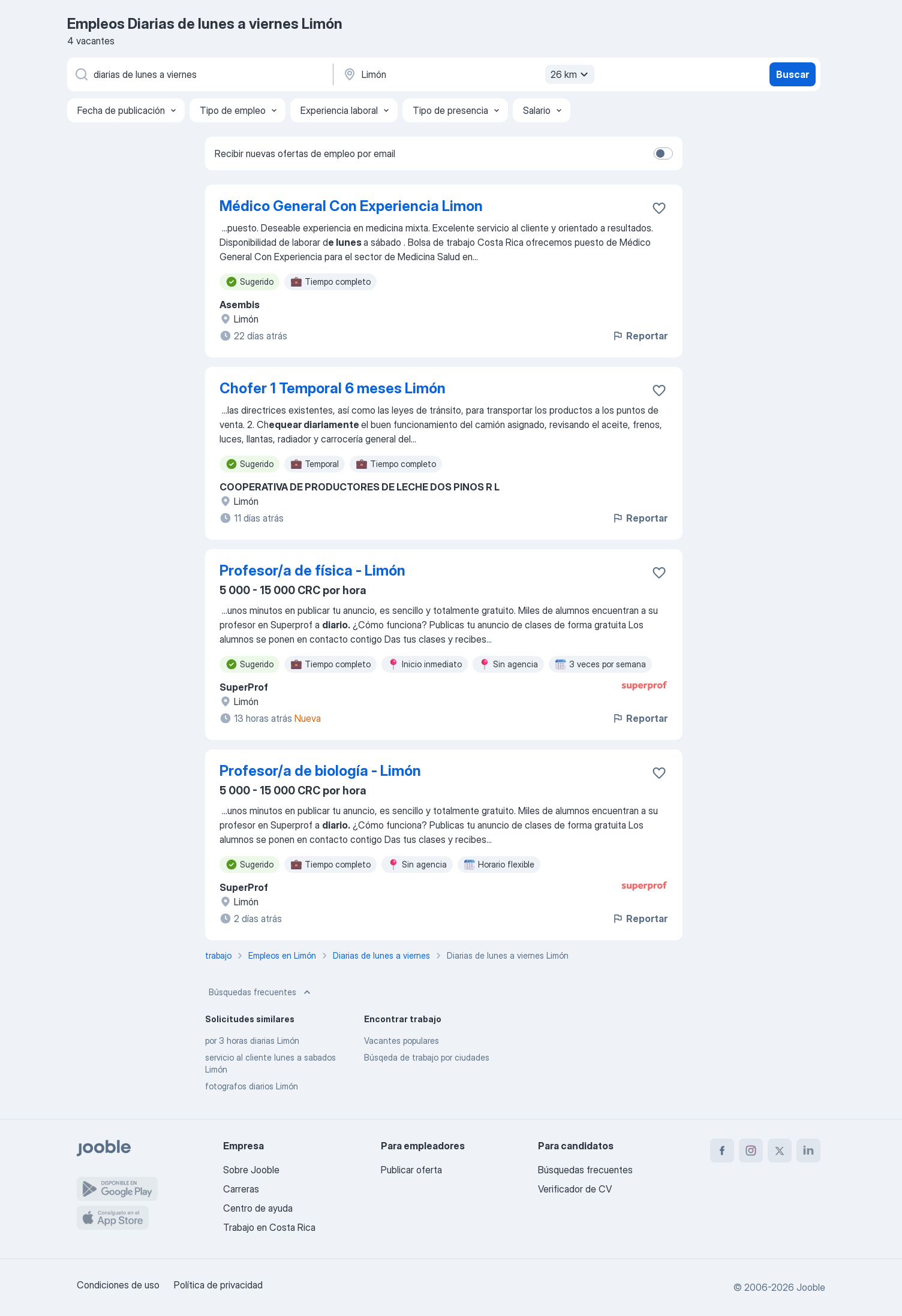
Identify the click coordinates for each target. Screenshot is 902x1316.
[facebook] (722, 1151)
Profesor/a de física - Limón (312, 570)
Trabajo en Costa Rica (269, 1227)
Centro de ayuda (258, 1208)
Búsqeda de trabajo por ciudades (426, 1057)
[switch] (663, 153)
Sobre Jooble (251, 1170)
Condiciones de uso (118, 1285)
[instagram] (751, 1151)
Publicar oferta (411, 1170)
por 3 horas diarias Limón (252, 1040)
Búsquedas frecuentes (261, 992)
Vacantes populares (401, 1040)
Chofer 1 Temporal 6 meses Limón (333, 388)
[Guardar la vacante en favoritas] (659, 208)
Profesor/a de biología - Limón (320, 770)
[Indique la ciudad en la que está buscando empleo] (467, 74)
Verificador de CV (575, 1189)
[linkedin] (808, 1151)
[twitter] (780, 1151)
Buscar (792, 74)
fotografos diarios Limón (251, 1086)
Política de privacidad (218, 1285)
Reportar (640, 336)
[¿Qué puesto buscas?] (199, 74)
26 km (571, 74)
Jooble (810, 1287)
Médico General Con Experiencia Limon (351, 206)
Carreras (241, 1189)
